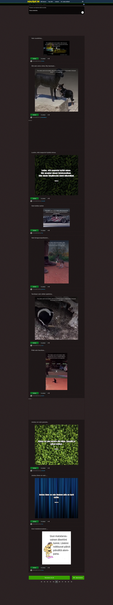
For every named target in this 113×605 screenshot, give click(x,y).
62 (47, 581)
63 (44, 581)
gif (33, 4)
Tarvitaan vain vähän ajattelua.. (42, 294)
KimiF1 (42, 395)
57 (62, 581)
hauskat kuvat (38, 4)
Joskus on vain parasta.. (39, 422)
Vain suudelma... (37, 38)
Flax (42, 233)
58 (59, 581)
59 (56, 581)
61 (50, 581)
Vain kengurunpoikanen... (40, 238)
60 (53, 581)
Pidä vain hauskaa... (38, 350)
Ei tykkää (43, 58)
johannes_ (43, 289)
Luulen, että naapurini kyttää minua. (43, 152)
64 (41, 581)
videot (44, 4)
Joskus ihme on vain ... (39, 475)
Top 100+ (50, 1)
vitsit (30, 4)
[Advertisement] (56, 26)
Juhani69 (43, 201)
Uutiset (57, 1)
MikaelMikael (43, 117)
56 (65, 581)
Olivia (42, 570)
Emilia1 (42, 61)
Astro (42, 345)
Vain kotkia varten (37, 206)
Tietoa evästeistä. (33, 10)
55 (68, 581)
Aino (42, 524)
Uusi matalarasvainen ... (39, 529)
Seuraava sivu (49, 577)
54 (71, 581)
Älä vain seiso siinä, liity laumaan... (43, 66)
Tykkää (34, 58)
